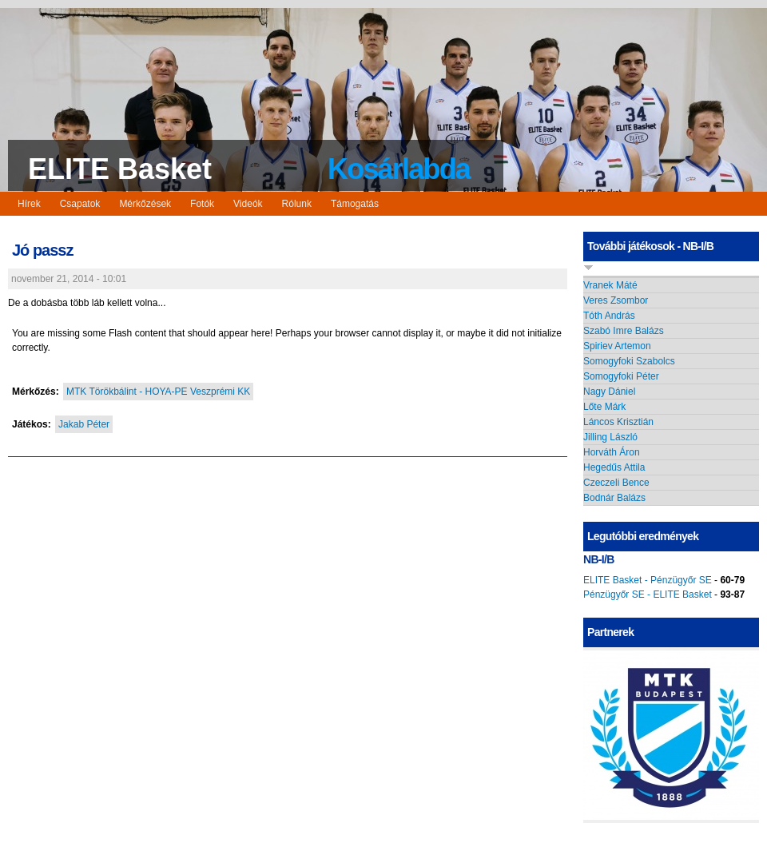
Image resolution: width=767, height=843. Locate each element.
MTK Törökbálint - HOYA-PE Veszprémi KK (158, 391)
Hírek (29, 203)
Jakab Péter (83, 424)
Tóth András (609, 315)
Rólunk (297, 203)
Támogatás (355, 203)
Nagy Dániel (609, 391)
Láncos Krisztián (618, 421)
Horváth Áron (611, 452)
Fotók (202, 203)
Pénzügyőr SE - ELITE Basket (647, 594)
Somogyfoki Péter (621, 376)
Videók (247, 203)
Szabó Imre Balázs (623, 330)
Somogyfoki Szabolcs (629, 361)
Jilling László (610, 437)
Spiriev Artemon (617, 346)
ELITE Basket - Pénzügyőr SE (647, 580)
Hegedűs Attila (614, 467)
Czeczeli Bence (616, 482)
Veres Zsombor (615, 300)
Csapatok (80, 203)
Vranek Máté (610, 285)
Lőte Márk (604, 406)
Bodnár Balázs (614, 497)
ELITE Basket (120, 169)
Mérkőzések (145, 203)
